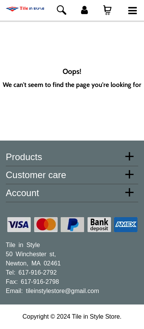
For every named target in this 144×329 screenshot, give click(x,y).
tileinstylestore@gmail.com (62, 290)
